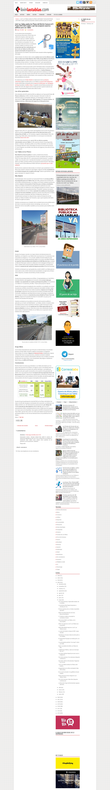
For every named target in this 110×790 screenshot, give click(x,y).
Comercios (45, 2)
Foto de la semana (58, 14)
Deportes (59, 519)
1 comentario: (30, 30)
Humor (58, 539)
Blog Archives (72, 402)
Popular (59, 402)
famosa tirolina (38, 353)
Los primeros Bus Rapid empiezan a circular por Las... (67, 606)
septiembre (61, 590)
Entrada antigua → (49, 425)
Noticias (22, 14)
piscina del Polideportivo (46, 81)
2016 (58, 710)
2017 (58, 708)
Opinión (31, 2)
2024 (58, 580)
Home (17, 19)
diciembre (61, 584)
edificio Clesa (29, 85)
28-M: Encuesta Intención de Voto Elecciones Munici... (66, 613)
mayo (60, 600)
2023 (58, 582)
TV (57, 564)
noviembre (61, 586)
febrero (60, 692)
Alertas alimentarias (62, 509)
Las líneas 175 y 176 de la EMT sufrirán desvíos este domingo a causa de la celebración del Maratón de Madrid (71, 484)
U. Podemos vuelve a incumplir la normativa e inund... (66, 617)
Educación (37, 2)
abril (60, 687)
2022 (58, 697)
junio (60, 597)
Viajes (58, 569)
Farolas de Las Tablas (62, 534)
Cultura (34, 14)
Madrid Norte (23, 2)
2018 (58, 706)
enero (60, 694)
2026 (58, 575)
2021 (58, 699)
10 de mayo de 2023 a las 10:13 (33, 434)
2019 (58, 704)
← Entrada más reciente (22, 425)
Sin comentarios (61, 557)
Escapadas (59, 529)
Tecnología (41, 14)
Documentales (60, 522)
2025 (58, 578)
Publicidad (59, 549)
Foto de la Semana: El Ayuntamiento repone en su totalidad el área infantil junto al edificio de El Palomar (71, 407)
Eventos (59, 532)
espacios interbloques (39, 83)
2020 (58, 701)
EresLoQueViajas (61, 527)
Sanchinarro (60, 554)
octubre (61, 588)
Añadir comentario (21, 447)
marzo (60, 689)
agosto (60, 593)
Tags (65, 402)
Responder (23, 443)
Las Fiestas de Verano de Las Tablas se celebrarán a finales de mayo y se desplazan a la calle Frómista (71, 428)
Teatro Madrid (29, 80)
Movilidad (59, 542)
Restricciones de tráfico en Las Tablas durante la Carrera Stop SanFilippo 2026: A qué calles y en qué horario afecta (71, 415)
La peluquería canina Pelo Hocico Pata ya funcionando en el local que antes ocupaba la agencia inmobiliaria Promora (71, 442)
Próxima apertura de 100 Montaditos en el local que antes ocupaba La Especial (70, 496)
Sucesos (59, 559)
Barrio (28, 14)
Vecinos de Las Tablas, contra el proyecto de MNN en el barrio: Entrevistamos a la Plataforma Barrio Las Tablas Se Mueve (71, 470)
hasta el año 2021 (24, 137)
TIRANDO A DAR (61, 562)
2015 (58, 713)
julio (60, 595)
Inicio (16, 2)
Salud (58, 552)
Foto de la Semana (61, 537)
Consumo (49, 14)
